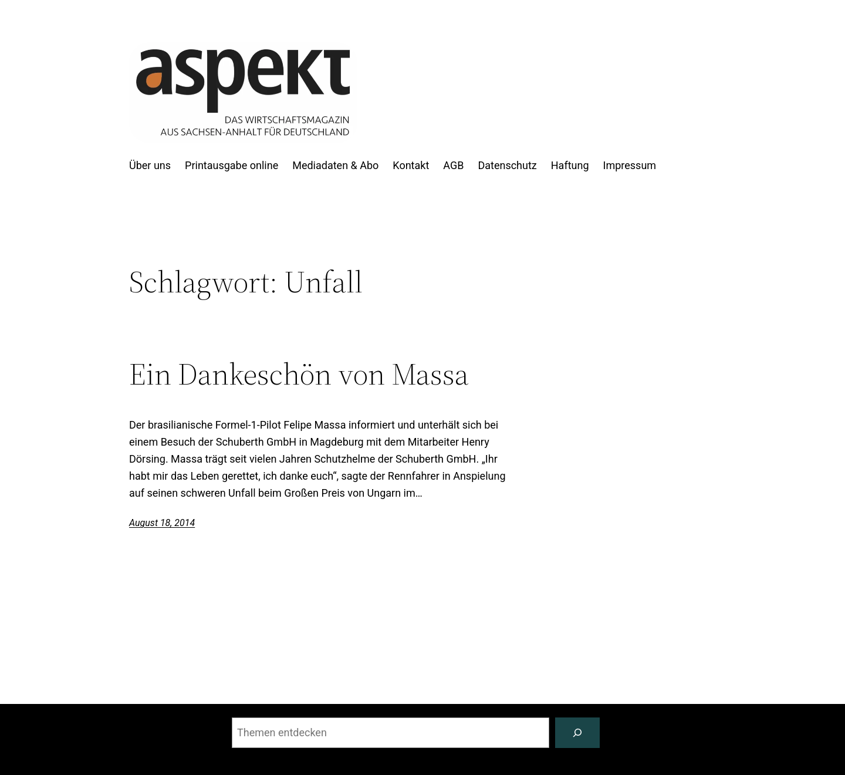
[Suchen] (577, 732)
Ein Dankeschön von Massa (299, 374)
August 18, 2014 (162, 522)
